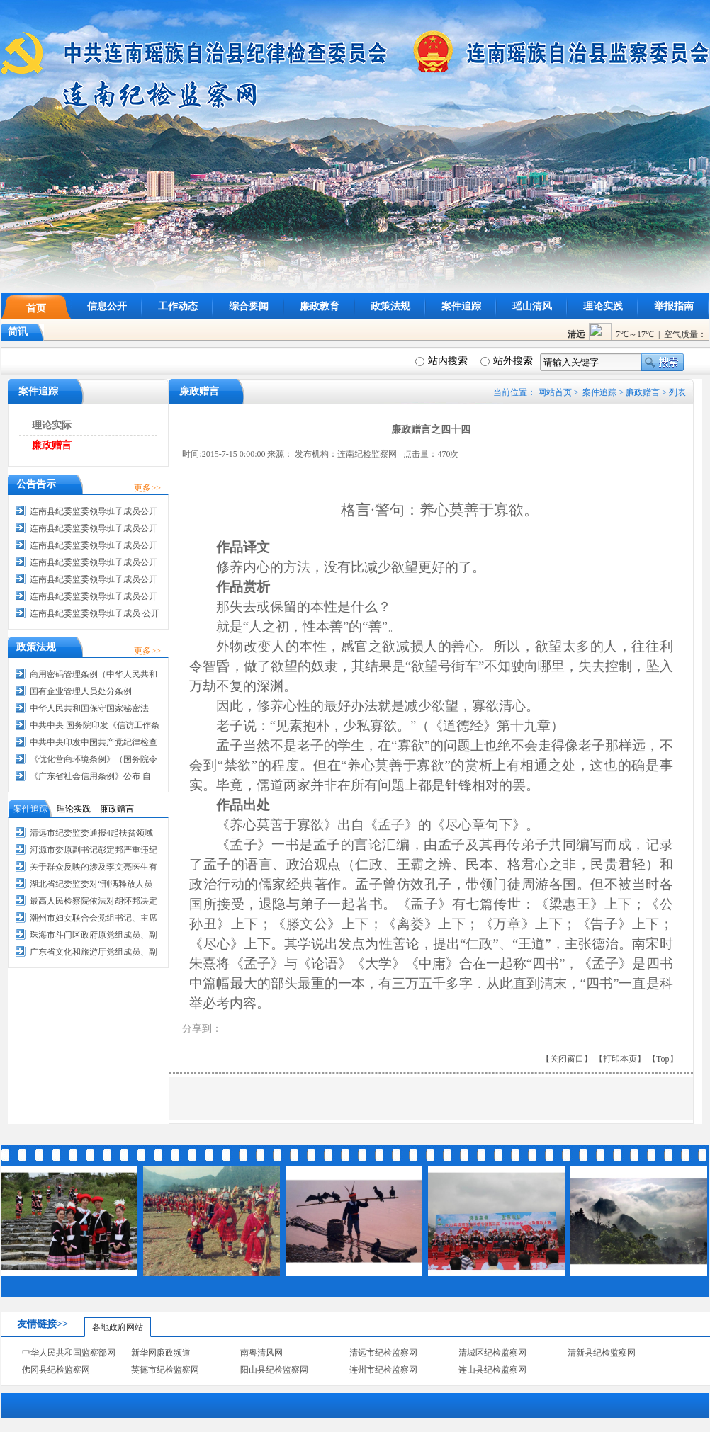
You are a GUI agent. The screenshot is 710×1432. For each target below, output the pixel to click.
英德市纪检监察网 (165, 1370)
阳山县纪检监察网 (274, 1370)
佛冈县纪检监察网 (56, 1370)
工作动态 (178, 306)
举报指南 (674, 306)
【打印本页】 (620, 1059)
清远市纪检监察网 (383, 1353)
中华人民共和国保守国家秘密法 (89, 708)
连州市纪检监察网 (383, 1370)
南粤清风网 (261, 1353)
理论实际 (52, 425)
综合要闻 (249, 306)
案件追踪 (461, 306)
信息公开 (107, 306)
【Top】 (663, 1059)
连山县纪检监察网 (492, 1370)
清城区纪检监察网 (492, 1353)
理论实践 (603, 306)
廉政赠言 (643, 392)
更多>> (147, 488)
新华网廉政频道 (161, 1353)
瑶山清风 (532, 306)
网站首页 (555, 392)
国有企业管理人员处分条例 (81, 691)
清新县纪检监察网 (602, 1353)
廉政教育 (319, 306)
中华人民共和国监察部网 (68, 1353)
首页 (36, 308)
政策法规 (390, 306)
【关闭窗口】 (566, 1059)
